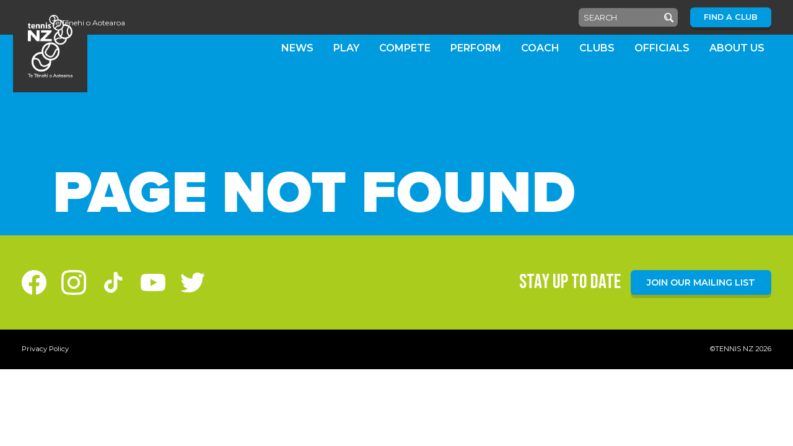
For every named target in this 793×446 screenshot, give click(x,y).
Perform (475, 48)
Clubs (597, 48)
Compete (405, 48)
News (297, 48)
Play (346, 48)
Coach (540, 48)
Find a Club (731, 17)
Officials (662, 48)
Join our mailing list (701, 282)
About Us (737, 48)
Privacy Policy (45, 348)
